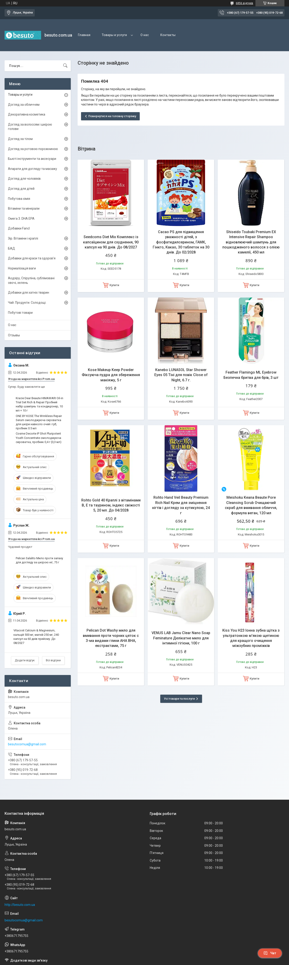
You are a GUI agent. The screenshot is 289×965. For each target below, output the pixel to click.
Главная (84, 35)
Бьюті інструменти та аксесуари (32, 159)
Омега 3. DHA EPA (21, 218)
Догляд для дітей (21, 188)
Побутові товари (20, 312)
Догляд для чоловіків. (24, 178)
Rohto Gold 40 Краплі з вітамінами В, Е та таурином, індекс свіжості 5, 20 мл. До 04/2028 (111, 505)
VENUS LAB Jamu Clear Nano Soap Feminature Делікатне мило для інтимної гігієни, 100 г (181, 638)
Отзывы (14, 335)
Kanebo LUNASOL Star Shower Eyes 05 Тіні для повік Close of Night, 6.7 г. (181, 375)
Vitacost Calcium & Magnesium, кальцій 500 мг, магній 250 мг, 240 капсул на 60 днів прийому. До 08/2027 (36, 637)
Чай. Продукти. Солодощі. (27, 302)
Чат (269, 953)
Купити (114, 285)
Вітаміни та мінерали (23, 208)
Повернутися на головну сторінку (112, 116)
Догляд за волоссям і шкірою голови (30, 127)
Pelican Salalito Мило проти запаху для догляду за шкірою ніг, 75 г (39, 560)
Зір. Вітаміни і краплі (23, 238)
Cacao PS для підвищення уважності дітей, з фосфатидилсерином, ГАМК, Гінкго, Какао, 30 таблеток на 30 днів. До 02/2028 (181, 242)
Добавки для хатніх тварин (28, 292)
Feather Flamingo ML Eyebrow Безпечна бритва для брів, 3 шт (250, 375)
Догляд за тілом (20, 139)
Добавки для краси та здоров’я (31, 258)
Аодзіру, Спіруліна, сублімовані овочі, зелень (31, 280)
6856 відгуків (244, 3)
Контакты (168, 35)
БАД (11, 248)
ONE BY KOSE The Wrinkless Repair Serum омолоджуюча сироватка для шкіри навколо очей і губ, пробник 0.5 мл (39, 422)
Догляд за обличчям (23, 104)
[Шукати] (65, 65)
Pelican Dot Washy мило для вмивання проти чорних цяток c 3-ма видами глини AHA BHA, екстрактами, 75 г (111, 638)
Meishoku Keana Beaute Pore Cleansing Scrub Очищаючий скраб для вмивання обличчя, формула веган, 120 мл (251, 505)
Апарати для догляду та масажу (32, 169)
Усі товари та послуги (179, 698)
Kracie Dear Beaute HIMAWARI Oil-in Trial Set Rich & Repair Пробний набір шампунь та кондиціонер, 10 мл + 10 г (39, 404)
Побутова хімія (19, 198)
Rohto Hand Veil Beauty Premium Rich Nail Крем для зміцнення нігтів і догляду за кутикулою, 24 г (181, 505)
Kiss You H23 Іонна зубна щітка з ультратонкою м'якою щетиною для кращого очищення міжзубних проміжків (251, 638)
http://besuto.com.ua (20, 905)
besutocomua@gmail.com (27, 744)
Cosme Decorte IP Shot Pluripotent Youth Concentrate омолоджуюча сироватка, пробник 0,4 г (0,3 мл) (38, 437)
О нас (144, 35)
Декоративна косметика (26, 114)
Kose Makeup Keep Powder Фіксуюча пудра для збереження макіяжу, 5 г (111, 375)
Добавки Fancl (19, 228)
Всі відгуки (53, 660)
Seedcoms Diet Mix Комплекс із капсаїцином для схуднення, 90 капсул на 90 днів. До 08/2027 (111, 242)
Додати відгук (25, 660)
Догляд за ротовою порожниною (33, 149)
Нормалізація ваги (22, 268)
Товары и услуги (114, 35)
